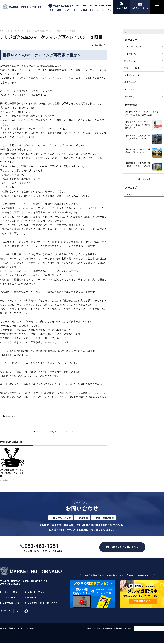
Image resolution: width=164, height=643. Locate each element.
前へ (39, 431)
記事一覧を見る (143, 179)
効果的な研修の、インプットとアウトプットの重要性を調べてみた (143, 113)
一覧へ (53, 431)
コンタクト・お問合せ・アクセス (43, 602)
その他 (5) (129, 96)
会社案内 (31, 597)
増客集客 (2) (130, 61)
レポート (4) (130, 53)
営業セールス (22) (132, 68)
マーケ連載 (11, 416)
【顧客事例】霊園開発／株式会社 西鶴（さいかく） (137, 150)
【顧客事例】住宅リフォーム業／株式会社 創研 (137, 137)
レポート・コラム (104, 10)
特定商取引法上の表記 (123, 628)
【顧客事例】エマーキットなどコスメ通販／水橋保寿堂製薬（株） (137, 125)
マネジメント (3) (132, 75)
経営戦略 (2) (130, 82)
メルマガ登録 (121, 8)
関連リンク (91, 628)
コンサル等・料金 (86, 10)
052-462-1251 (62, 5)
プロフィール (69, 10)
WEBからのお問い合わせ (125, 547)
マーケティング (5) (133, 46)
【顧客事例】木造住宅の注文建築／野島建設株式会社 (137, 164)
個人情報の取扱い (104, 628)
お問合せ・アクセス (140, 8)
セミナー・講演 (54, 10)
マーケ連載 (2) (131, 89)
